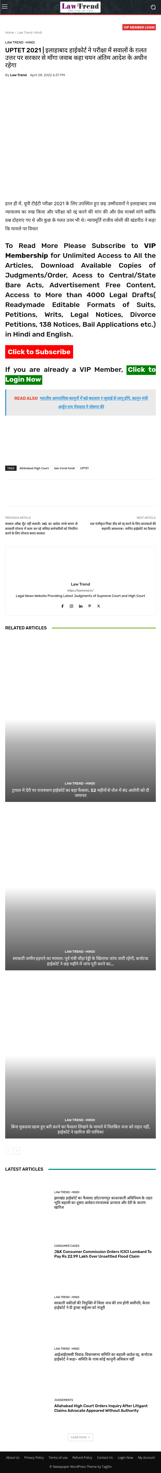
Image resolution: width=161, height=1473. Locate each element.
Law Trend (18, 75)
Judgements (63, 1400)
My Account (146, 1457)
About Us (12, 1457)
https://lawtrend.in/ (80, 590)
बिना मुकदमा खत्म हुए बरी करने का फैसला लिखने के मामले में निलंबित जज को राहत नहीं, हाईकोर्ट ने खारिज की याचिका (80, 1129)
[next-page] (16, 1151)
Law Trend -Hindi (29, 32)
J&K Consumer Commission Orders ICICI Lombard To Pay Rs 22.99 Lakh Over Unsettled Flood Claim (103, 1254)
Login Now (125, 1457)
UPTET (84, 468)
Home (9, 32)
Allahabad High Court (34, 468)
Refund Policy (82, 1457)
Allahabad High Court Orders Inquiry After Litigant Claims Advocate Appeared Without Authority (101, 1408)
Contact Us (105, 1457)
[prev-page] (8, 1151)
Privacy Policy (34, 1457)
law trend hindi (64, 468)
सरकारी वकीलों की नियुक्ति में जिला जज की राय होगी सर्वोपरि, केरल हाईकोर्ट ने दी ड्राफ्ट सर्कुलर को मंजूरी (102, 1305)
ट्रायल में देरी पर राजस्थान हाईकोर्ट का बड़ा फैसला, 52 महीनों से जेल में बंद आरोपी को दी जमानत (80, 792)
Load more (80, 1437)
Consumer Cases (66, 1245)
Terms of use (58, 1457)
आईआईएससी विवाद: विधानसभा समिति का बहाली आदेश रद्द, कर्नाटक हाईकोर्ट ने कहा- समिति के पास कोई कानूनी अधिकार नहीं (103, 1356)
